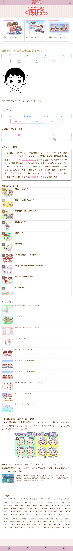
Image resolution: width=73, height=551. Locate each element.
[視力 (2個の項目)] (61, 515)
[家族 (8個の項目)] (26, 499)
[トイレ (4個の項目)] (35, 502)
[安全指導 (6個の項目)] (40, 512)
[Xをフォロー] (54, 136)
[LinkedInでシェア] (36, 62)
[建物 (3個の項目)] (11, 528)
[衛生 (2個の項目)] (23, 515)
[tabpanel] (14, 30)
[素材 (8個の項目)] (17, 528)
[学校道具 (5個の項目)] (20, 502)
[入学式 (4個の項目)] (37, 509)
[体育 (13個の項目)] (68, 502)
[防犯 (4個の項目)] (20, 512)
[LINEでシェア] (63, 56)
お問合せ (16, 174)
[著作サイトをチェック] (19, 136)
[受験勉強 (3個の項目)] (24, 518)
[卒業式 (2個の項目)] (45, 509)
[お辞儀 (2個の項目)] (5, 502)
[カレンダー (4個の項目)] (66, 528)
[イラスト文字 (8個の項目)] (56, 528)
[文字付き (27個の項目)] (47, 528)
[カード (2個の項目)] (39, 528)
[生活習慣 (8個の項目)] (6, 518)
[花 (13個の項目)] (40, 525)
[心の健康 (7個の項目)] (54, 512)
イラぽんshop (17, 430)
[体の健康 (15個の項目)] (15, 515)
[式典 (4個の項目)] (31, 509)
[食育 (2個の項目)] (54, 506)
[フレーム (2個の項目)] (24, 528)
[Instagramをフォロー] (54, 140)
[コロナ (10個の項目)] (30, 515)
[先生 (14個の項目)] (4, 499)
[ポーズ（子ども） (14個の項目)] (58, 499)
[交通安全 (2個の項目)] (6, 512)
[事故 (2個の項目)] (13, 512)
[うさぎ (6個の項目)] (61, 525)
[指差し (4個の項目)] (12, 502)
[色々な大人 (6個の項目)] (34, 499)
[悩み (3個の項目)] (62, 512)
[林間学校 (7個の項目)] (23, 509)
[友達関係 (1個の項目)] (6, 515)
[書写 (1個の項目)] (29, 506)
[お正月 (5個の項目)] (60, 522)
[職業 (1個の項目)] (46, 522)
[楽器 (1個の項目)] (17, 506)
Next (72, 31)
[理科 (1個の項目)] (56, 502)
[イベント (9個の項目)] (53, 522)
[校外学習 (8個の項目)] (6, 509)
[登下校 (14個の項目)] (60, 506)
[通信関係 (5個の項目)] (41, 518)
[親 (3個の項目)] (21, 499)
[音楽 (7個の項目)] (10, 506)
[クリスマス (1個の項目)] (6, 525)
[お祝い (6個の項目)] (67, 518)
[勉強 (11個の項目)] (42, 502)
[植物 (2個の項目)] (34, 525)
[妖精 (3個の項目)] (4, 528)
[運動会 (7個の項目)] (67, 506)
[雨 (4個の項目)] (45, 525)
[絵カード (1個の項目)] (36, 531)
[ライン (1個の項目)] (31, 528)
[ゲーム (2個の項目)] (25, 522)
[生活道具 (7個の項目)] (32, 518)
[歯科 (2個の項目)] (68, 515)
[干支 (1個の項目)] (10, 499)
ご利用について (28, 160)
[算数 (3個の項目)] (62, 502)
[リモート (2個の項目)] (59, 518)
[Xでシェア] (10, 56)
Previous (1, 31)
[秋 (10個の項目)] (23, 525)
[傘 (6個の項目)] (55, 525)
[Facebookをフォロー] (19, 140)
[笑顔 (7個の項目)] (49, 499)
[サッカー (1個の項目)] (33, 522)
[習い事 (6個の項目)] (12, 522)
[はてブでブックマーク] (45, 56)
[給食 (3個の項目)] (48, 506)
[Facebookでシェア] (27, 56)
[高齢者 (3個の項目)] (42, 499)
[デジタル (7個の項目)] (50, 518)
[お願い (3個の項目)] (68, 499)
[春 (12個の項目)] (13, 525)
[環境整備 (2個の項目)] (28, 502)
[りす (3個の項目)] (68, 525)
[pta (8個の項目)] (16, 499)
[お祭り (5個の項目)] (68, 522)
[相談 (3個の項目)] (68, 512)
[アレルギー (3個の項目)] (53, 515)
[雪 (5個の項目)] (50, 525)
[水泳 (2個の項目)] (4, 506)
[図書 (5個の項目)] (42, 506)
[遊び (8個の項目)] (18, 522)
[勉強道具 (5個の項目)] (49, 502)
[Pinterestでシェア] (18, 62)
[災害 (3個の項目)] (32, 512)
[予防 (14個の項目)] (45, 515)
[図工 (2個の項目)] (23, 506)
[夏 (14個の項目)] (18, 525)
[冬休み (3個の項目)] (60, 509)
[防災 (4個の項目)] (26, 512)
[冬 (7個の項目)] (29, 525)
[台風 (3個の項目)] (47, 512)
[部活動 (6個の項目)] (67, 509)
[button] (54, 62)
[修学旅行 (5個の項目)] (14, 509)
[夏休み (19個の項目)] (52, 509)
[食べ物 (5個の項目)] (5, 522)
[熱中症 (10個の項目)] (37, 515)
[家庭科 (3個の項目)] (35, 506)
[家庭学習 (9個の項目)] (15, 518)
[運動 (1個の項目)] (40, 522)
